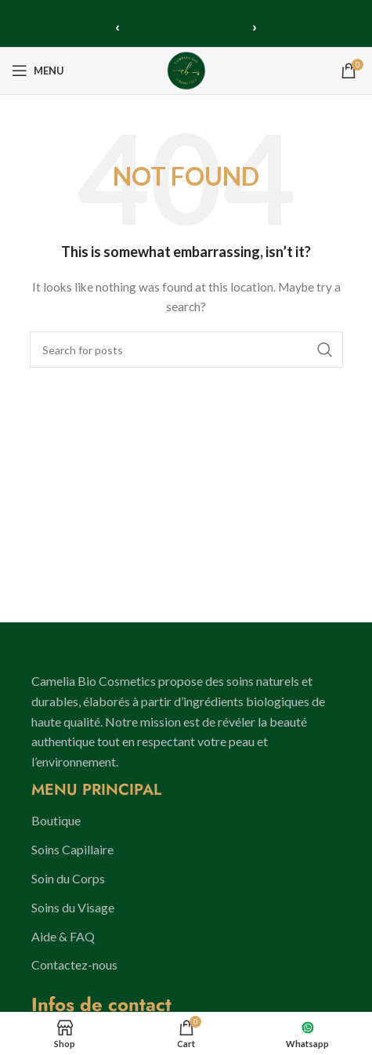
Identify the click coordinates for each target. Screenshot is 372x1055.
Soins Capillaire (72, 849)
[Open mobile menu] (38, 70)
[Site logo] (186, 69)
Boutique (56, 820)
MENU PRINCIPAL (96, 789)
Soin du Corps (68, 878)
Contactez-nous (74, 964)
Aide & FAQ (63, 936)
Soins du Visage (72, 907)
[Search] (186, 350)
